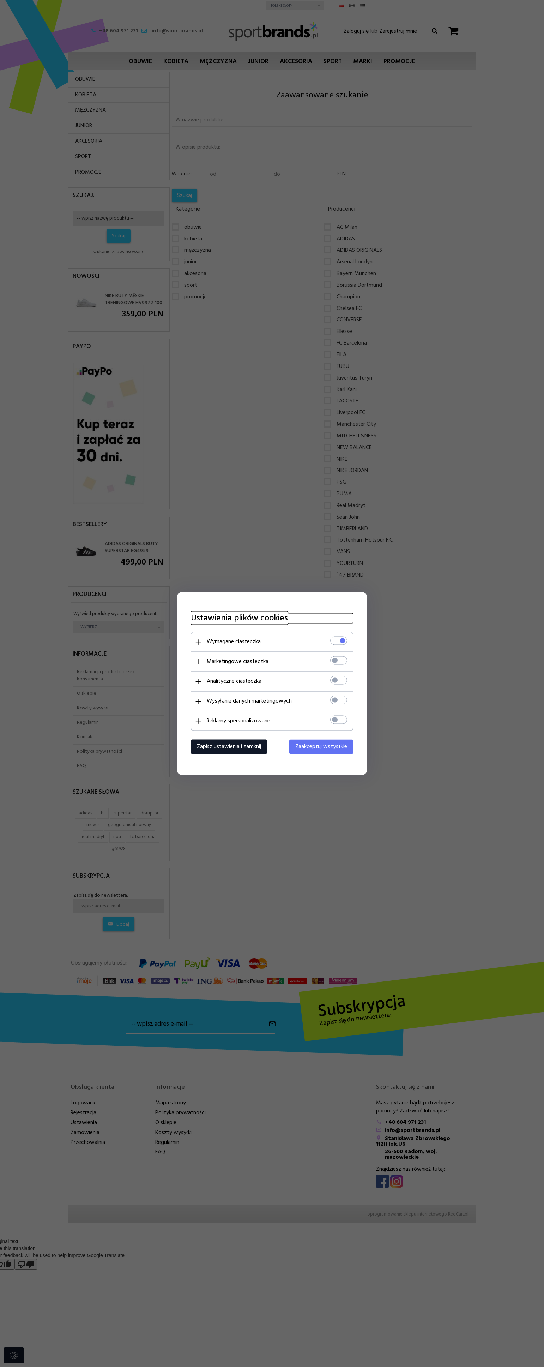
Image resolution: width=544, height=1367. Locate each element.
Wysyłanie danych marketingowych (249, 701)
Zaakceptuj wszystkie (321, 746)
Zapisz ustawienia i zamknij (229, 746)
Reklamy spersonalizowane (238, 721)
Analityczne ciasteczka (234, 681)
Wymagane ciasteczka (234, 641)
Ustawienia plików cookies (239, 618)
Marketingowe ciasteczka (237, 661)
